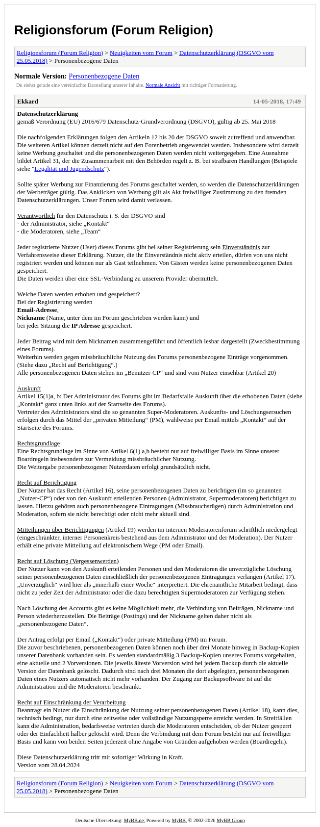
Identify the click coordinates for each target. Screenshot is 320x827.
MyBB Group (231, 820)
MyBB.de (134, 820)
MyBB (179, 820)
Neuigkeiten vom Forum (141, 52)
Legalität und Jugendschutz (69, 168)
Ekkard (27, 101)
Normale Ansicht (163, 85)
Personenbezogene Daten (104, 76)
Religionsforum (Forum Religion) (113, 30)
